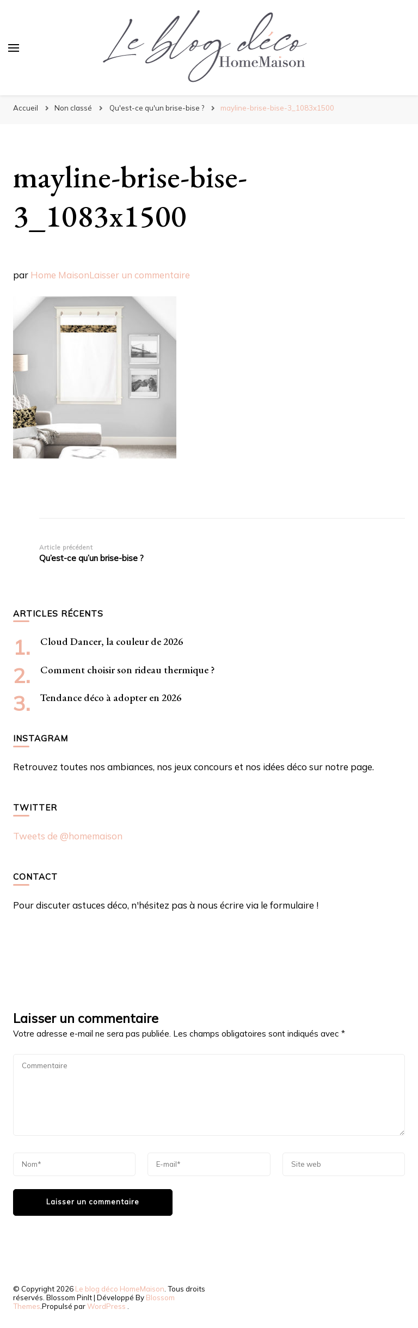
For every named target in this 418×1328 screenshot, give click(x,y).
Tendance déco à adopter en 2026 (110, 697)
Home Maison (59, 275)
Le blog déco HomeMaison (119, 1288)
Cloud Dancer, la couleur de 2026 (111, 641)
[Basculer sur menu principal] (13, 48)
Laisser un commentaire (139, 275)
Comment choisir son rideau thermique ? (127, 670)
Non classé (73, 107)
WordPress (106, 1306)
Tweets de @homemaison (67, 836)
